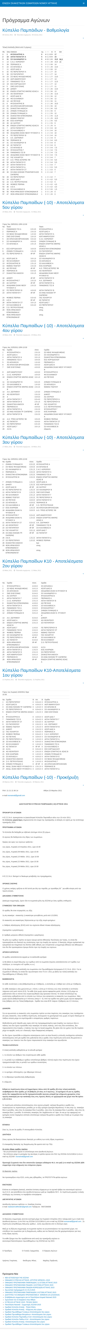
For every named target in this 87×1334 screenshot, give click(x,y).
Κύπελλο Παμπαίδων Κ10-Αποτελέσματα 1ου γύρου (41, 672)
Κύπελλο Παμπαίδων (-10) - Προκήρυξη (40, 777)
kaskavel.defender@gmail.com (20, 1207)
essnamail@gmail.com (16, 795)
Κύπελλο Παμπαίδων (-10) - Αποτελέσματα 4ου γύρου (43, 328)
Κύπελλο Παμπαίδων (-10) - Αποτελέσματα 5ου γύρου (43, 205)
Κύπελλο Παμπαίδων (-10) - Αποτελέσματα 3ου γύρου (43, 440)
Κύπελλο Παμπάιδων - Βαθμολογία (35, 30)
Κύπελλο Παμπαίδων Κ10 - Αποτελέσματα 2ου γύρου (42, 563)
